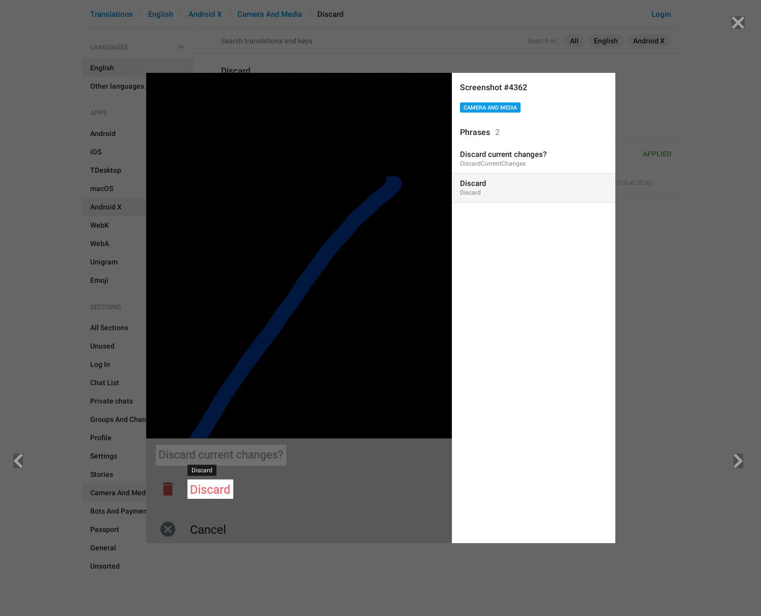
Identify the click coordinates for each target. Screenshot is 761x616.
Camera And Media (490, 107)
